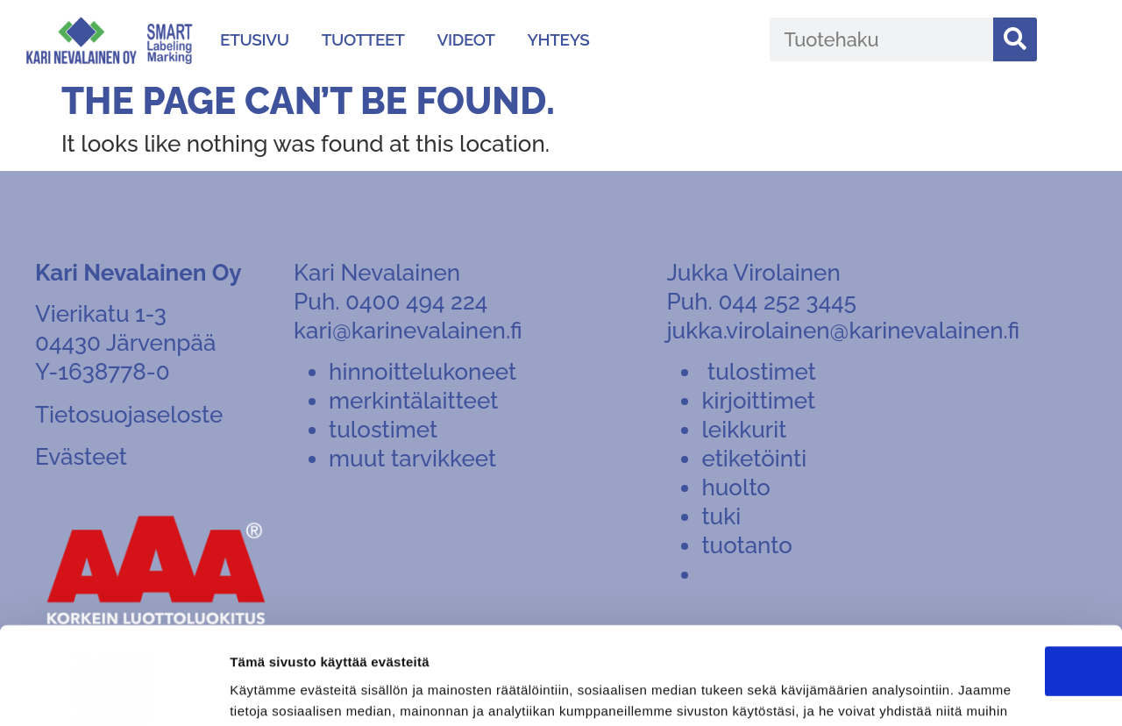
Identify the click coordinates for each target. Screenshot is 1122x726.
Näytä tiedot (268, 692)
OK (976, 561)
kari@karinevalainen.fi (408, 330)
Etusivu (254, 39)
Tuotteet (363, 39)
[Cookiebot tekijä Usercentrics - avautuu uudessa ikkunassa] (113, 692)
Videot (465, 39)
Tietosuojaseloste (129, 415)
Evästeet (81, 457)
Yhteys (559, 39)
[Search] (1015, 39)
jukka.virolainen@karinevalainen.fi (842, 330)
